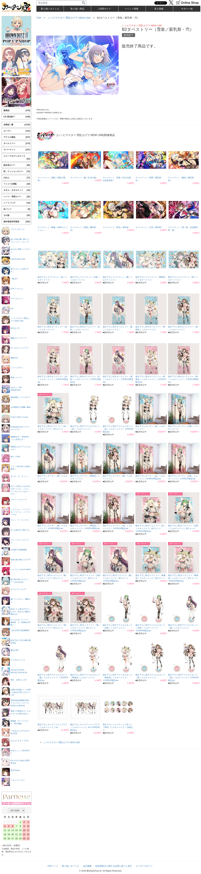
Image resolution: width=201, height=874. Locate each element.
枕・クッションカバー (16, 171)
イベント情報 (131, 8)
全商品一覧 (16, 124)
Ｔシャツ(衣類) (16, 184)
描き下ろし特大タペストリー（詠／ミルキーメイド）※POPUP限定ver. (53, 379)
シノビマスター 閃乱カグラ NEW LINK (69, 17)
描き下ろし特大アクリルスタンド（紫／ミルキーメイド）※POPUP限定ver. (53, 678)
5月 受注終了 (16, 116)
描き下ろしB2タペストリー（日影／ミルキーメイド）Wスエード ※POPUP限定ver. (85, 578)
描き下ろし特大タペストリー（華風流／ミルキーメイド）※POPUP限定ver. (150, 379)
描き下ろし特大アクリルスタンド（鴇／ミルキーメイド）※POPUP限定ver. (183, 678)
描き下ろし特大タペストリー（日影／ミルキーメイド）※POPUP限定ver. (85, 379)
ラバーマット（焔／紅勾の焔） (84, 177)
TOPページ (52, 866)
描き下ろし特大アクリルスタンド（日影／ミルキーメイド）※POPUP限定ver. (150, 628)
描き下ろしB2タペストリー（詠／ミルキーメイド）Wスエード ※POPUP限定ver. (150, 528)
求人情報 (158, 8)
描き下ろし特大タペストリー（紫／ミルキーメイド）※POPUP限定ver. (118, 379)
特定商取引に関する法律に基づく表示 (113, 866)
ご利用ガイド (104, 8)
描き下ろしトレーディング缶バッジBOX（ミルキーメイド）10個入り (118, 727)
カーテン (16, 131)
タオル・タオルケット (16, 190)
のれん (16, 177)
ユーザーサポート (144, 866)
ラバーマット (16, 149)
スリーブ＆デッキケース (16, 157)
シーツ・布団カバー (16, 196)
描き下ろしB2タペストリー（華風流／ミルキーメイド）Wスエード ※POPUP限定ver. (183, 578)
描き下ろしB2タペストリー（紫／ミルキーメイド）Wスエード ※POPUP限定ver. (118, 578)
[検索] (83, 2)
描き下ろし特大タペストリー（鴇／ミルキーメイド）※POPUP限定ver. (183, 379)
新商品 (16, 110)
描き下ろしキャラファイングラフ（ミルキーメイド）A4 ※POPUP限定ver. (85, 727)
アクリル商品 (16, 137)
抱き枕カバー (16, 165)
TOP (38, 17)
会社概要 (87, 866)
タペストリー (16, 143)
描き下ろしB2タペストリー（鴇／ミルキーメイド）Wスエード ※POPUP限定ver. (85, 628)
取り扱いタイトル (70, 866)
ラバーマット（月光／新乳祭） (149, 227)
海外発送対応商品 (16, 221)
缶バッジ (16, 209)
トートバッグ (16, 203)
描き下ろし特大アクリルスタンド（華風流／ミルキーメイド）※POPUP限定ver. (117, 678)
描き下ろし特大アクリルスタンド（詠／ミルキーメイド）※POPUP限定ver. (118, 429)
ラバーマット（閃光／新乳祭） (116, 227)
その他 (16, 215)
